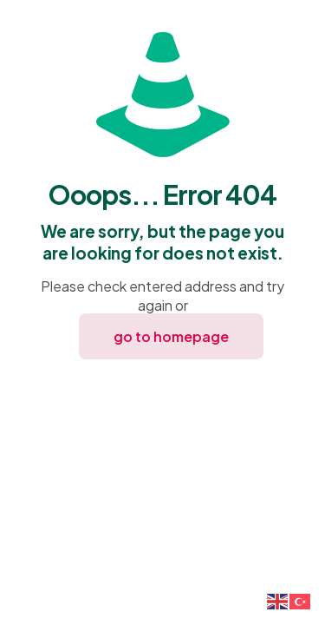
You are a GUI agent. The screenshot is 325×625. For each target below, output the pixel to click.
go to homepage (171, 336)
